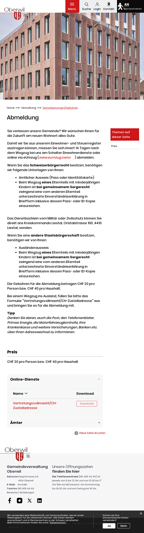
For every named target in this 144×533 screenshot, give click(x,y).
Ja (109, 526)
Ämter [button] (16, 422)
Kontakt (22, 484)
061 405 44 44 (26, 488)
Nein (123, 526)
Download (85, 393)
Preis (114, 146)
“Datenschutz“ (57, 522)
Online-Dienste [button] (24, 379)
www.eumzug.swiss (57, 157)
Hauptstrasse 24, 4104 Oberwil (28, 478)
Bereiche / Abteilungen (20, 492)
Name (18, 393)
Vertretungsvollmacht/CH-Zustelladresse (35, 405)
